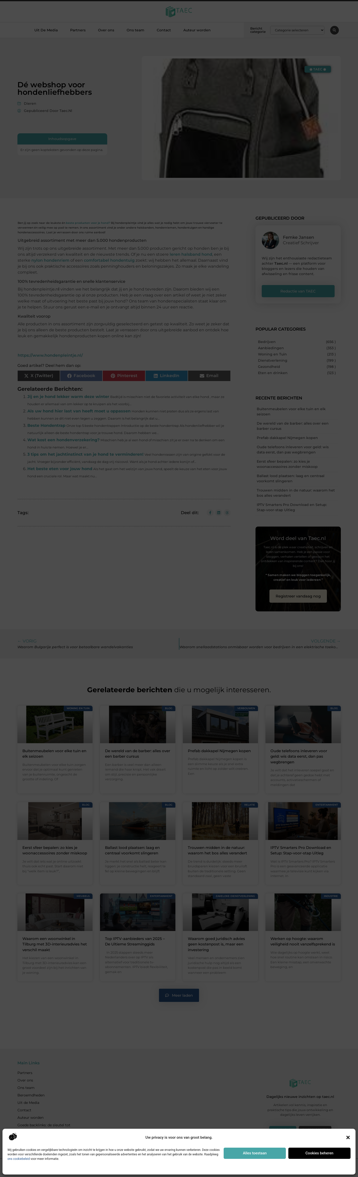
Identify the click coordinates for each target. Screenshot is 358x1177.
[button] (348, 1137)
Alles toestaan (255, 1153)
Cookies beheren (319, 1153)
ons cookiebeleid (18, 1159)
